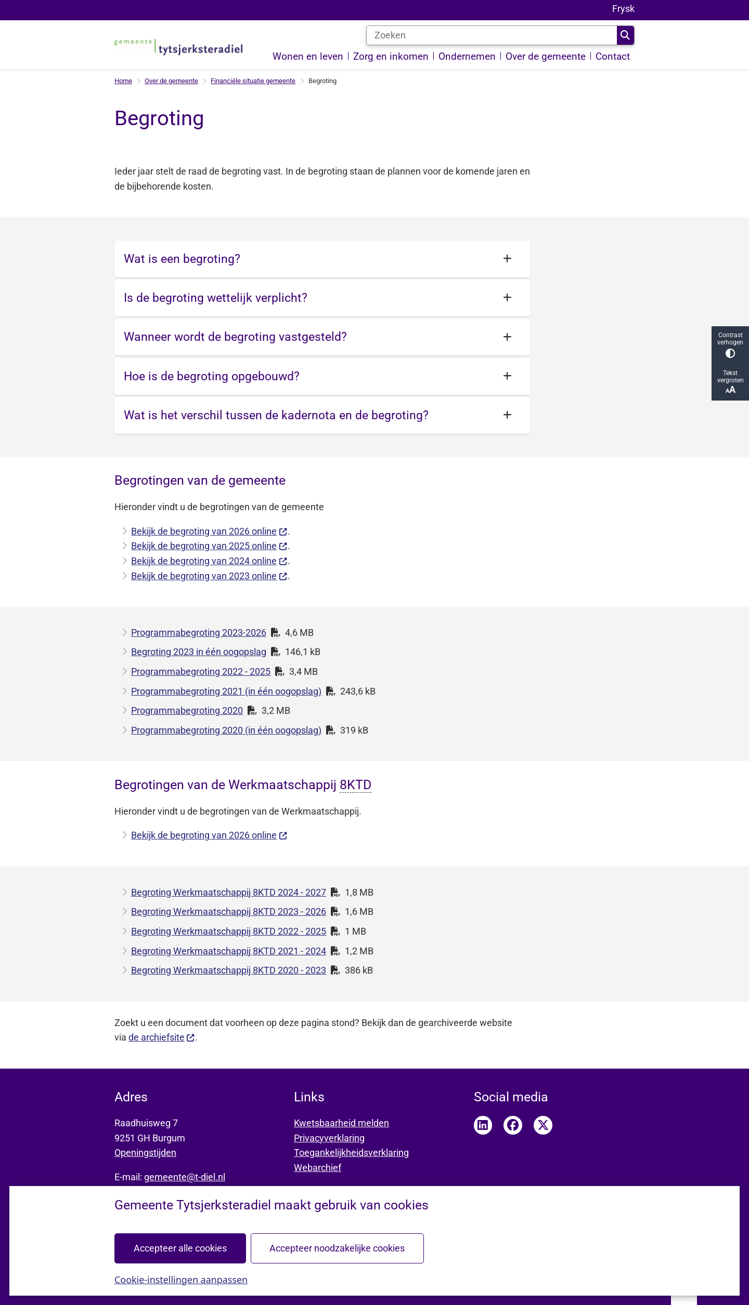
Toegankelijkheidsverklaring (351, 1152)
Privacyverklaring (329, 1138)
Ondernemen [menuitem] (467, 56)
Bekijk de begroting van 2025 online (209, 545)
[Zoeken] (491, 35)
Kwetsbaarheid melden (341, 1122)
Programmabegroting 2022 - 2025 (200, 671)
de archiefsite (161, 1037)
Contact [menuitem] (613, 56)
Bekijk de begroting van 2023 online (209, 575)
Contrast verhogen (730, 344)
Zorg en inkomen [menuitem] (391, 56)
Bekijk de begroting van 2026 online (209, 531)
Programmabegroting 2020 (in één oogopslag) (226, 730)
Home (123, 81)
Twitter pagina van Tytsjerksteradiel (543, 1125)
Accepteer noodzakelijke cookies (337, 1247)
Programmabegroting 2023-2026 (198, 632)
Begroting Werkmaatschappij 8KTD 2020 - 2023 (228, 970)
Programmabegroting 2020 (187, 710)
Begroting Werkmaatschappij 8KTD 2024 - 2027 (228, 892)
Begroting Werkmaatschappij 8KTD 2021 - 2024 (228, 951)
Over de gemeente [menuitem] (546, 56)
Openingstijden (145, 1152)
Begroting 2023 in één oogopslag (198, 651)
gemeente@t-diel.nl (184, 1176)
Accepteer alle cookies (180, 1247)
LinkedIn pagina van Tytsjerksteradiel (483, 1125)
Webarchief (317, 1167)
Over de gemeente (171, 81)
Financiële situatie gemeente (253, 81)
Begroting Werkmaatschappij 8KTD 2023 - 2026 (228, 911)
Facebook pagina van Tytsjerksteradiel (512, 1125)
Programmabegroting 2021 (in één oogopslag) (226, 691)
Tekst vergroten (730, 382)
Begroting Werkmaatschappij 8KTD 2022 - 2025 (228, 931)
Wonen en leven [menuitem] (308, 56)
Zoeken (625, 35)
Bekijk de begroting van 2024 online (209, 560)
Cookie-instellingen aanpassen (181, 1279)
